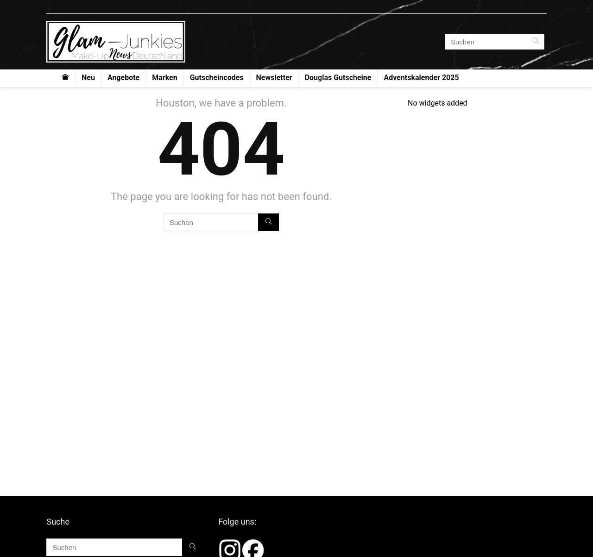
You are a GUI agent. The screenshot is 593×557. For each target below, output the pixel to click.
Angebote (123, 77)
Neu (88, 77)
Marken (164, 77)
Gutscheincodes (217, 77)
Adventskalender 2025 (421, 77)
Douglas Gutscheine (338, 77)
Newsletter (274, 77)
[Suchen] (535, 42)
